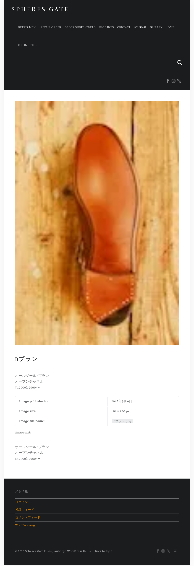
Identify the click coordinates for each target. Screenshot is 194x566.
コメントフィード (27, 518)
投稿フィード (24, 510)
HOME (169, 27)
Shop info (106, 27)
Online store (28, 45)
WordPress (74, 552)
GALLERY (156, 27)
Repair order (50, 27)
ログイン (21, 502)
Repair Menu (27, 27)
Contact (124, 27)
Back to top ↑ (103, 552)
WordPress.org (25, 526)
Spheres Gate (40, 9)
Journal (140, 27)
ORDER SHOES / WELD (79, 27)
